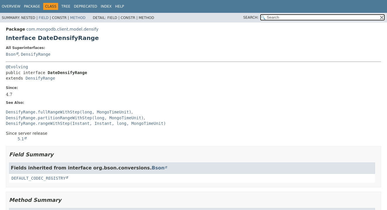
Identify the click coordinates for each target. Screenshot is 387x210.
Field (43, 18)
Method (78, 18)
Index (106, 6)
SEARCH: (251, 17)
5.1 (21, 138)
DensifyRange (36, 54)
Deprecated (85, 6)
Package (32, 6)
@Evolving (17, 66)
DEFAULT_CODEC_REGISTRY (38, 178)
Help (119, 6)
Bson (11, 54)
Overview (11, 6)
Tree (65, 6)
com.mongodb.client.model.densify (62, 29)
